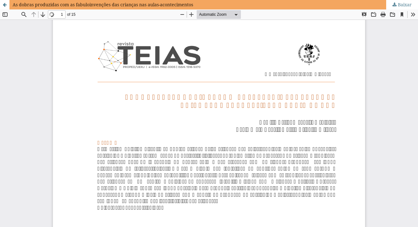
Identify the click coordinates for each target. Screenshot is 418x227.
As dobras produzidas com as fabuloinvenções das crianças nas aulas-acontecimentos (103, 5)
